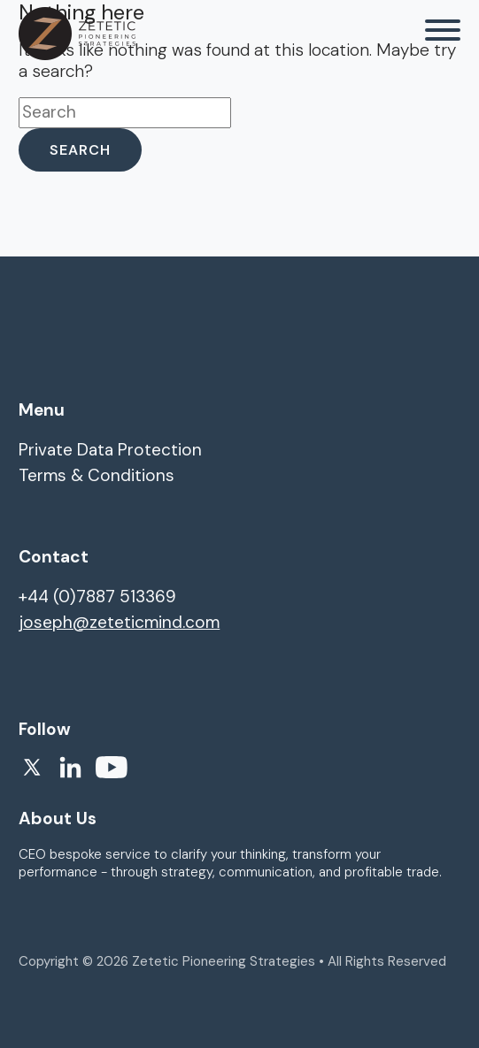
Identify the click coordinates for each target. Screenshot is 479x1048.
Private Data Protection (110, 450)
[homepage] (77, 33)
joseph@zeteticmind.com (119, 622)
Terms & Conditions (96, 475)
